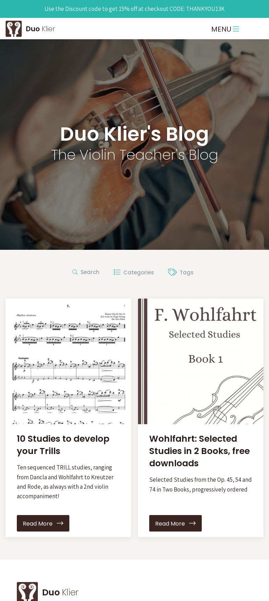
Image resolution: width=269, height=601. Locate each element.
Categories (133, 272)
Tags (181, 272)
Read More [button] (43, 523)
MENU (225, 29)
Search (86, 272)
